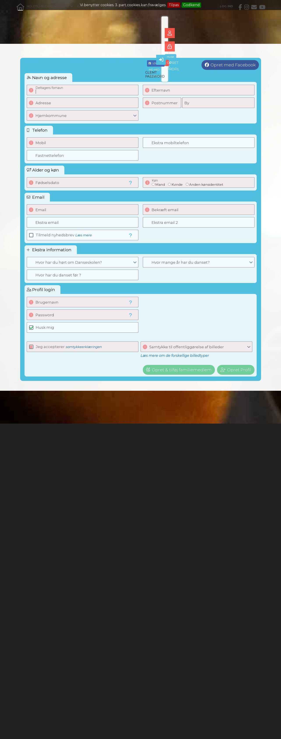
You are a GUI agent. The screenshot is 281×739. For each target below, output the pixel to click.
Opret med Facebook (233, 64)
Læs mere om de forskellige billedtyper (175, 356)
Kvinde (177, 184)
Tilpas (174, 5)
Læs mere (83, 235)
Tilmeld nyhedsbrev (64, 235)
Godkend (191, 5)
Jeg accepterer (69, 347)
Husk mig (45, 327)
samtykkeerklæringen (84, 347)
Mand (160, 184)
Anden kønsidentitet (206, 184)
